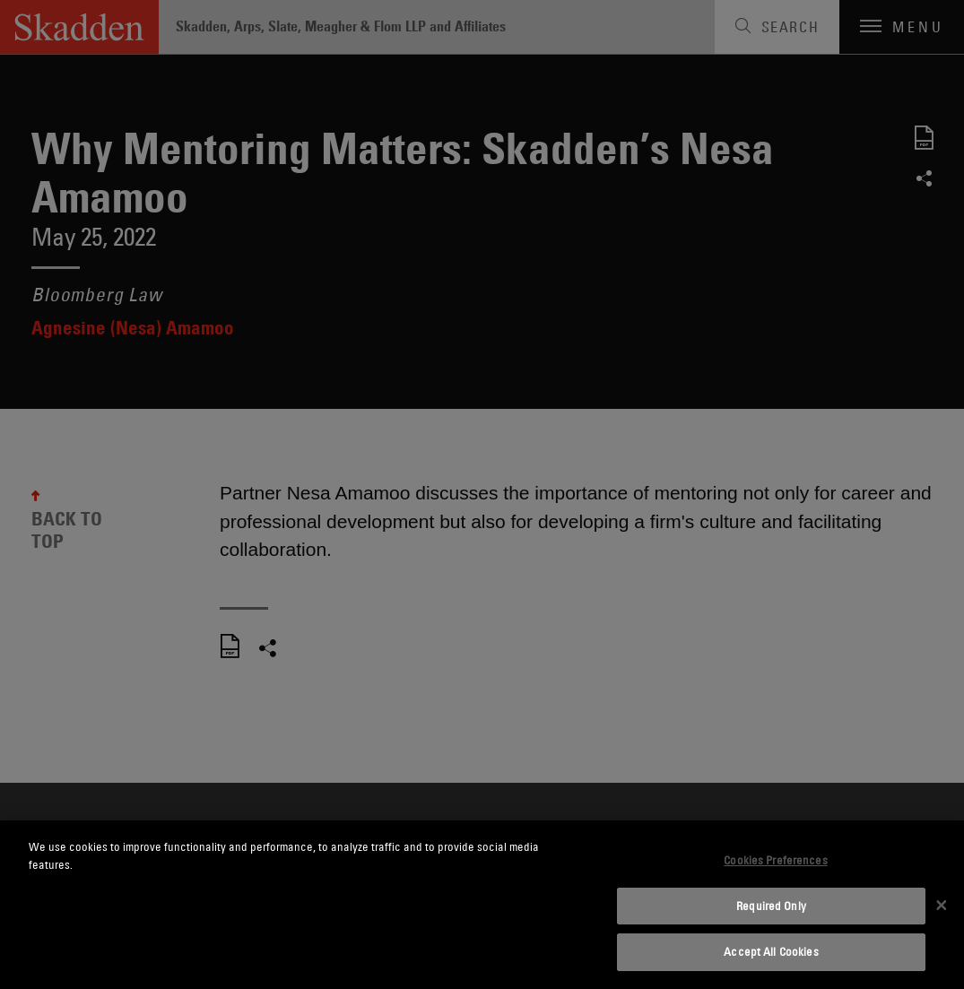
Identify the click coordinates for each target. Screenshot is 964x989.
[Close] (941, 905)
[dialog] (482, 904)
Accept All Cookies (771, 951)
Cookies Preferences (775, 860)
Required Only (771, 905)
